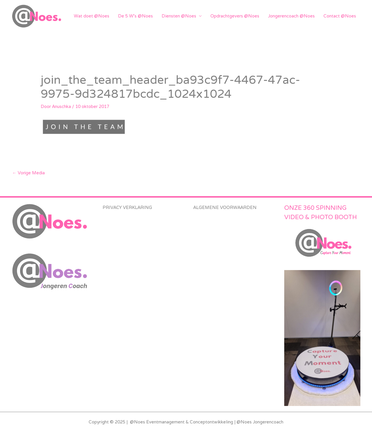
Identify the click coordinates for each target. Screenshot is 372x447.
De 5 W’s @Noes (135, 16)
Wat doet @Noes (91, 16)
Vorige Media (28, 172)
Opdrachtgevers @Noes (234, 16)
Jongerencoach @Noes (291, 16)
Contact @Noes (339, 16)
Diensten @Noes (179, 16)
